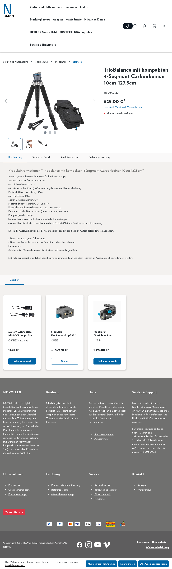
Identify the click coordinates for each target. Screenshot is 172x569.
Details (64, 361)
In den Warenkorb (22, 361)
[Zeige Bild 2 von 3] (50, 132)
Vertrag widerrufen (14, 512)
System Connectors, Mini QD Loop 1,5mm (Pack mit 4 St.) (21, 333)
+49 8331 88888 (148, 452)
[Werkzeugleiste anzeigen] (128, 26)
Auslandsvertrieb (102, 485)
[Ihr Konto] (145, 26)
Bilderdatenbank (102, 494)
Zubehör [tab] (14, 279)
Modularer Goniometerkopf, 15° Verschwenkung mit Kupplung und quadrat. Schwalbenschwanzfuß (64, 333)
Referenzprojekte (59, 489)
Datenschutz (159, 542)
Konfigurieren (127, 563)
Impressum (143, 542)
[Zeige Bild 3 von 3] (55, 132)
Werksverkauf (144, 489)
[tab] (15, 157)
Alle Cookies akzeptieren (153, 563)
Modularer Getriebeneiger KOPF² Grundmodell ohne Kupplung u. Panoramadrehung (105, 333)
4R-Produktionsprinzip (62, 494)
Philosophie (14, 485)
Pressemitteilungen (17, 494)
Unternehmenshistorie (19, 489)
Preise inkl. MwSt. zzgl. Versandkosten (123, 107)
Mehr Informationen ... (15, 565)
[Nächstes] (94, 101)
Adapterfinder (101, 438)
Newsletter (99, 498)
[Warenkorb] (155, 26)
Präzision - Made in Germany (65, 485)
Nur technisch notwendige (101, 563)
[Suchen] (136, 26)
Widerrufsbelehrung (157, 547)
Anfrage (141, 485)
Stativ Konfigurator (104, 434)
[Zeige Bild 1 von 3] (45, 132)
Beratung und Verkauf (105, 489)
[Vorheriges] (5, 101)
